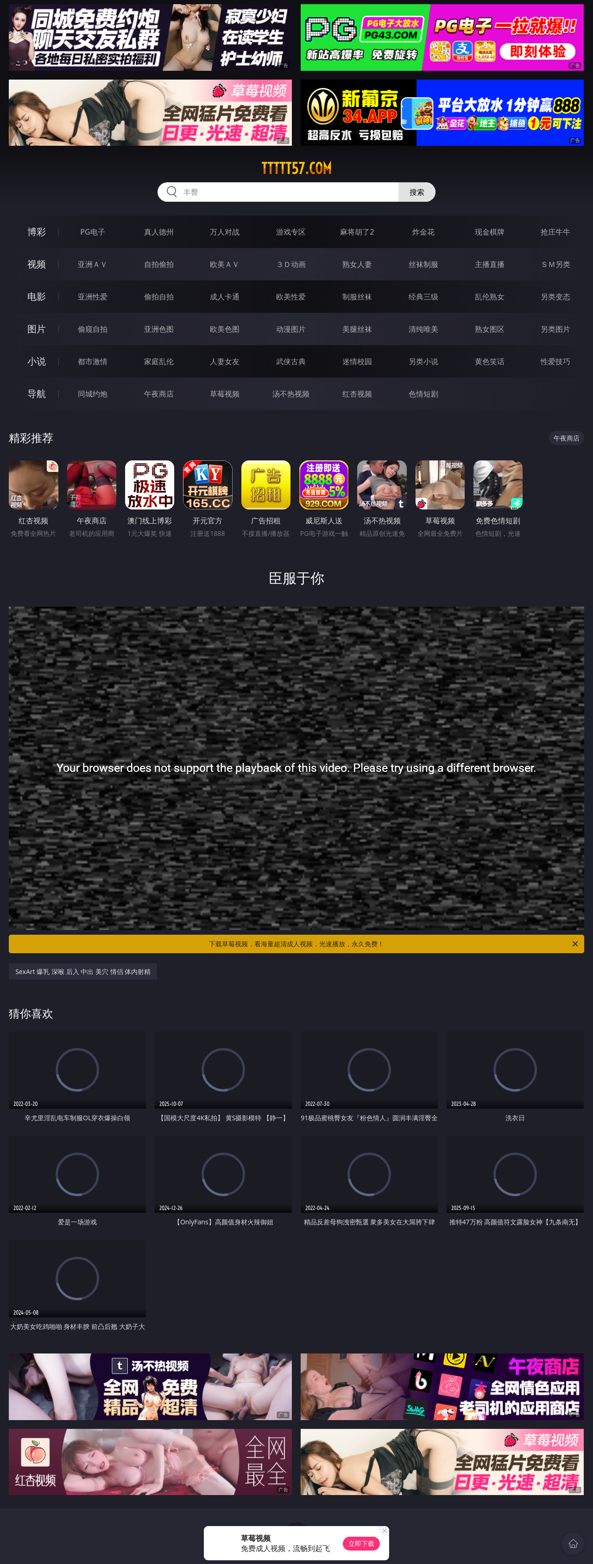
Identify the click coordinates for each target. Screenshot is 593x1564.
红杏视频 (357, 394)
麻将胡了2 (357, 232)
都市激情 (92, 361)
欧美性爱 (291, 297)
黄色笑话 (490, 361)
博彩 (36, 231)
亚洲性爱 (92, 297)
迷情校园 (357, 361)
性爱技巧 (555, 361)
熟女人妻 (357, 264)
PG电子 (92, 232)
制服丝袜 (357, 297)
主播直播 (490, 264)
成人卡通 (225, 297)
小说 (36, 361)
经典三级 (423, 297)
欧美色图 (225, 329)
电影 (36, 296)
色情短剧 (423, 394)
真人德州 (159, 232)
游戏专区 (291, 232)
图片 (36, 329)
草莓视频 (225, 394)
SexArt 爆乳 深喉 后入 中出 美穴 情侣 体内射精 (83, 971)
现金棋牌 (490, 232)
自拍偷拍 (159, 264)
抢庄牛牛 (555, 232)
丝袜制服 (423, 264)
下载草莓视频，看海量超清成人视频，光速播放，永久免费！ (394, 944)
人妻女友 (225, 361)
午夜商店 (159, 394)
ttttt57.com (296, 168)
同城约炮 (92, 394)
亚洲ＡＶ (92, 264)
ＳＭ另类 (555, 264)
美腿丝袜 (357, 329)
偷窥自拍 (92, 329)
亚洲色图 (159, 329)
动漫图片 (291, 329)
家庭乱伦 (159, 361)
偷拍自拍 (159, 297)
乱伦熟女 (490, 297)
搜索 (417, 192)
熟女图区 (490, 329)
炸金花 (423, 232)
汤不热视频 (290, 394)
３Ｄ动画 (291, 264)
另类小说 (423, 361)
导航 (36, 393)
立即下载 (361, 1543)
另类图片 (555, 329)
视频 (36, 264)
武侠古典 (291, 361)
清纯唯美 (423, 329)
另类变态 (555, 297)
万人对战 (225, 232)
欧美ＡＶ (225, 264)
